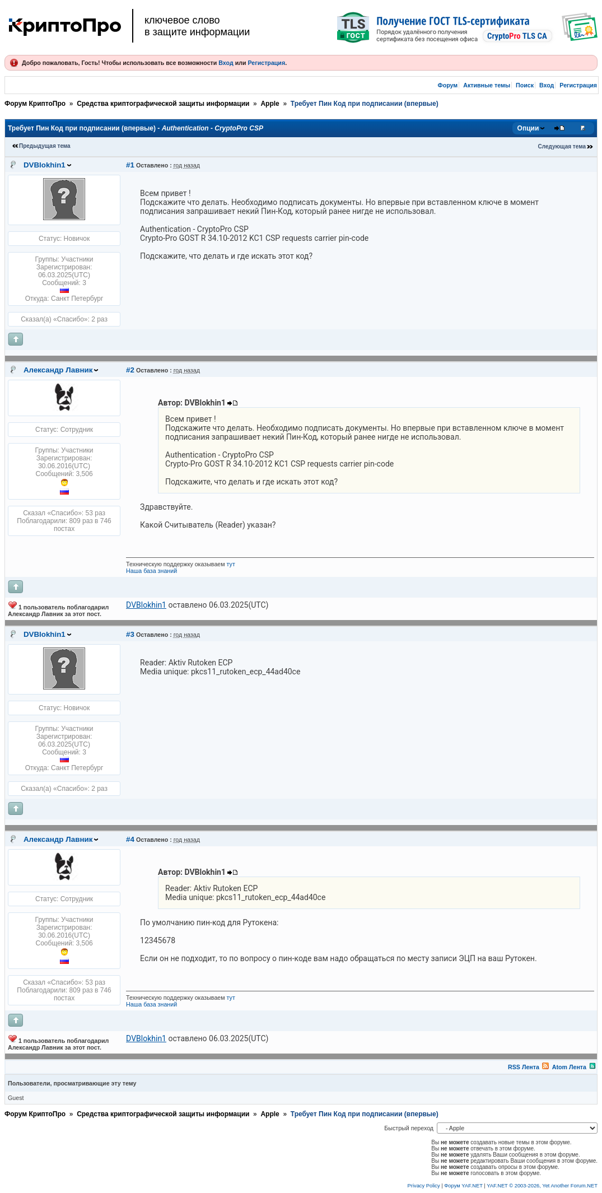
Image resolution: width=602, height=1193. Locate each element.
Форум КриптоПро (35, 104)
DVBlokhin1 (45, 165)
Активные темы (486, 85)
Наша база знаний (151, 570)
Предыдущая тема (45, 146)
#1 (130, 165)
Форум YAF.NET (463, 1186)
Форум (448, 85)
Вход (225, 62)
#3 (130, 634)
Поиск (525, 85)
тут (231, 564)
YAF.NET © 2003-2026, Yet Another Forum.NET (542, 1186)
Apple (269, 104)
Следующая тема (562, 146)
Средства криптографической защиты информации (163, 104)
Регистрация (266, 62)
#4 (130, 839)
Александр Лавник (58, 370)
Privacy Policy (424, 1186)
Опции (528, 128)
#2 (130, 370)
